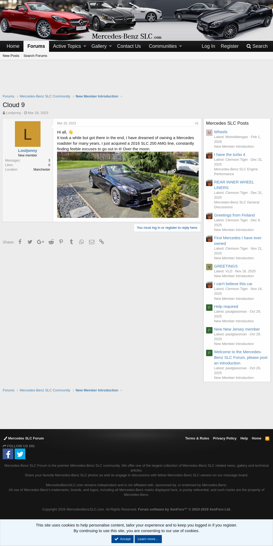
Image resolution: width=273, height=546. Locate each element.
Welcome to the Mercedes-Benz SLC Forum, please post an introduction (238, 357)
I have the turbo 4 (230, 154)
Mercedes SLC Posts (228, 123)
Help (244, 438)
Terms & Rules (197, 438)
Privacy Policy (224, 438)
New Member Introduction (234, 146)
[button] (84, 46)
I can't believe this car (234, 283)
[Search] (257, 46)
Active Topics (67, 46)
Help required (227, 306)
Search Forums (35, 56)
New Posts (11, 56)
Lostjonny (13, 113)
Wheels (221, 131)
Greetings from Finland (235, 215)
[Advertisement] (136, 80)
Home (13, 46)
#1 (196, 123)
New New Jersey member (237, 329)
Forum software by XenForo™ (184, 509)
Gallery (99, 46)
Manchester (42, 169)
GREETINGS (226, 266)
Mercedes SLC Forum (24, 438)
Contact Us (129, 46)
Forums (36, 46)
